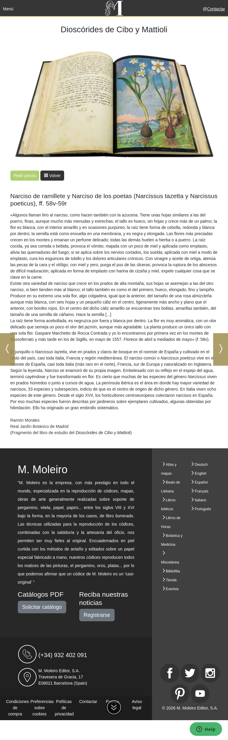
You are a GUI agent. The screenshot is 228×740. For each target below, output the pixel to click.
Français (201, 491)
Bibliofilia (173, 571)
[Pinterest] (179, 693)
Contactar (216, 9)
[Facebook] (169, 673)
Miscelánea (170, 562)
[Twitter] (190, 673)
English (200, 473)
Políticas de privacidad (64, 707)
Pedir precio (25, 175)
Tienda (171, 580)
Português (203, 509)
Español (201, 482)
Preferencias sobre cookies (42, 707)
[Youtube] (200, 693)
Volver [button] (52, 175)
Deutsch (201, 465)
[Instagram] (210, 673)
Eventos (172, 589)
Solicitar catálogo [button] (42, 607)
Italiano (200, 500)
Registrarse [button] (97, 615)
